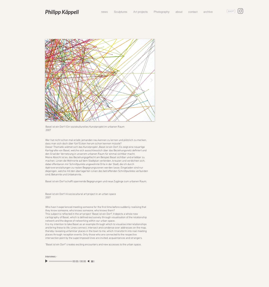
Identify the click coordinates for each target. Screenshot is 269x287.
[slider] (93, 261)
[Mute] (89, 261)
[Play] (46, 261)
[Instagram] (240, 11)
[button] (100, 80)
